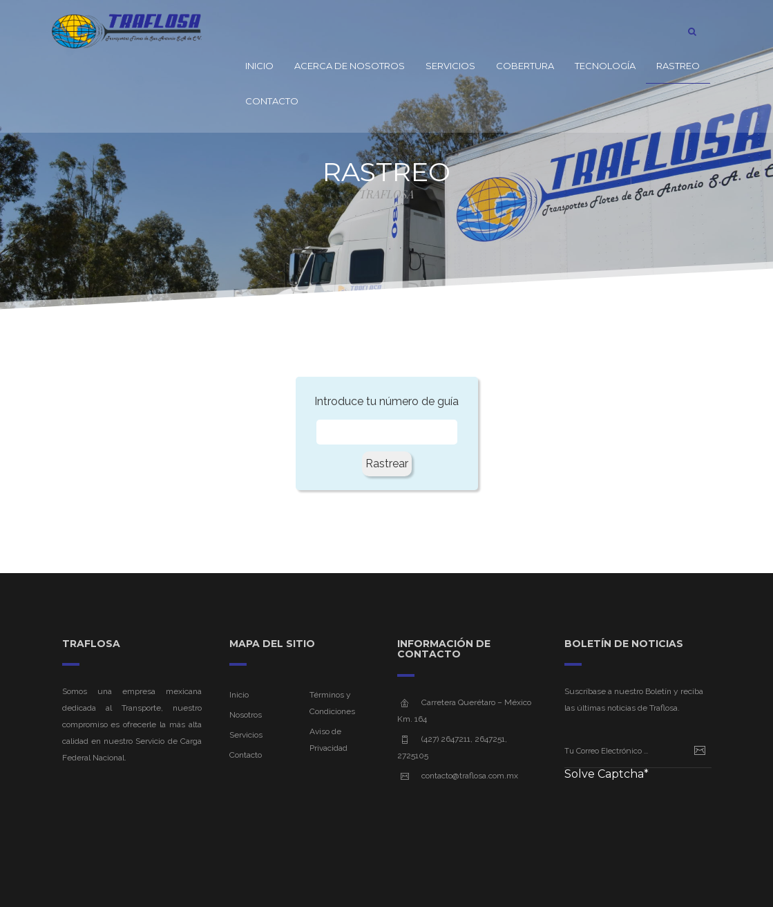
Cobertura (525, 65)
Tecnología (605, 65)
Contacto (271, 100)
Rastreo (678, 65)
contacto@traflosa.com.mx (469, 775)
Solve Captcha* (606, 774)
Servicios (450, 65)
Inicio (259, 65)
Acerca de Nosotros (349, 65)
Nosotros (245, 715)
